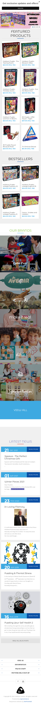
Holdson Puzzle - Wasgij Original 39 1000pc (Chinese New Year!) (29, 187)
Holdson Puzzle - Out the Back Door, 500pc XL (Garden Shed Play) (30, 91)
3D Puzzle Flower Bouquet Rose (9, 145)
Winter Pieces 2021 (14, 481)
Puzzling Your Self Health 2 (18, 622)
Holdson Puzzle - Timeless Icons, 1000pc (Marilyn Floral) (9, 91)
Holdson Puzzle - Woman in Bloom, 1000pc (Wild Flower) (10, 119)
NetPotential (28, 701)
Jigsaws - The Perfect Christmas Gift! (15, 457)
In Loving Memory (14, 507)
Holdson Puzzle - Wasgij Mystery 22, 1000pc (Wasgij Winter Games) (10, 187)
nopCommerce (24, 699)
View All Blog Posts (20, 641)
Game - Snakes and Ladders (29, 213)
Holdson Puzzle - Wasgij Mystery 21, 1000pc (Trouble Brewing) (10, 215)
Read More (33, 449)
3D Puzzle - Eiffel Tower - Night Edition (28, 118)
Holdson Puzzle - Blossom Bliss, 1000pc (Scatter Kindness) (28, 63)
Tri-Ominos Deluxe (29, 146)
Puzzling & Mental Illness (18, 573)
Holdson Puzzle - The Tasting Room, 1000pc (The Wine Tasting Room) (11, 63)
